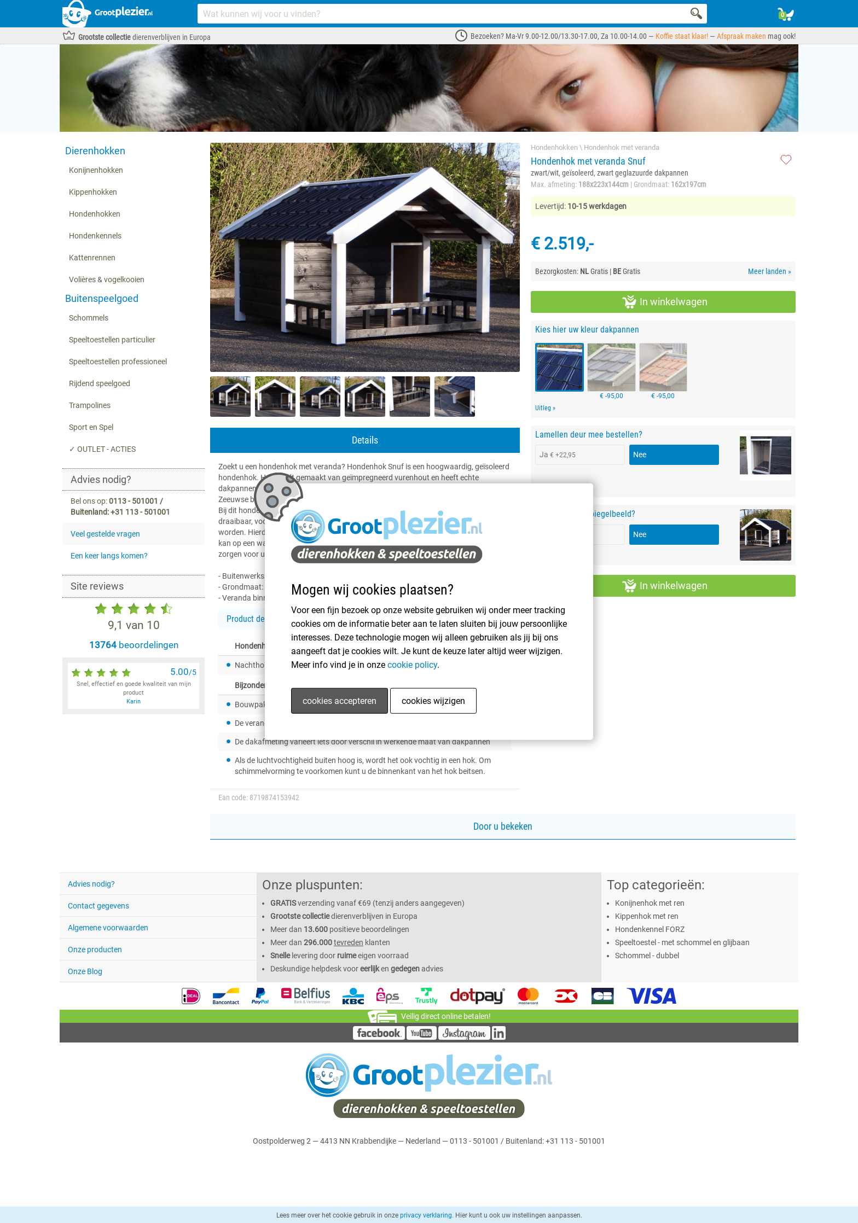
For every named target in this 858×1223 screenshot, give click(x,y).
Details (365, 440)
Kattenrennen (92, 257)
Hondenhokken (94, 213)
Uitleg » (545, 408)
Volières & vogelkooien (106, 279)
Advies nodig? (91, 884)
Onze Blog (85, 971)
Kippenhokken (93, 192)
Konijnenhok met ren (650, 903)
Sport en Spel (91, 427)
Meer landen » (769, 271)
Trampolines (90, 405)
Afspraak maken (741, 36)
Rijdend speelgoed (99, 383)
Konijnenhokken (96, 170)
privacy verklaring (426, 1215)
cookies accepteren (339, 700)
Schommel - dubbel (647, 955)
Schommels (88, 317)
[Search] (697, 14)
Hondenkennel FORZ (650, 929)
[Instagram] (464, 1037)
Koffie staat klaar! (682, 36)
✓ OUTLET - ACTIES (102, 449)
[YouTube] (422, 1037)
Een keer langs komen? (109, 555)
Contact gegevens (98, 905)
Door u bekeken (502, 826)
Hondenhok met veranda (621, 147)
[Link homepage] (107, 13)
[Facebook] (379, 1037)
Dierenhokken (95, 150)
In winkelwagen (665, 301)
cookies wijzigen (433, 700)
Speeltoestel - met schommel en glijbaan (682, 942)
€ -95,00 (611, 371)
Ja (558, 454)
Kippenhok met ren (647, 916)
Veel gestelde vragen (105, 533)
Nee (639, 454)
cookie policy (412, 664)
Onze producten (95, 949)
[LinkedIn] (499, 1037)
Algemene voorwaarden (108, 927)
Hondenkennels (95, 235)
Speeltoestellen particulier (112, 339)
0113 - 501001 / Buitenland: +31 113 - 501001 (527, 1141)
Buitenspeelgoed (101, 298)
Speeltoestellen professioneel (118, 361)
